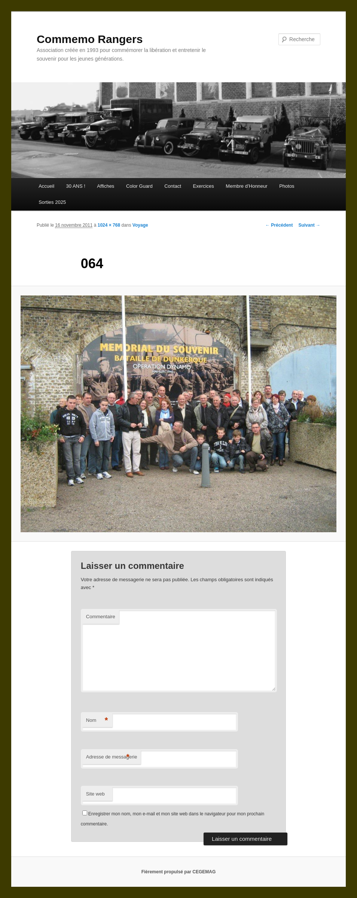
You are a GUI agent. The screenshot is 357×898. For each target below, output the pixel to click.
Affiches (105, 186)
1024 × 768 (109, 225)
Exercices (203, 186)
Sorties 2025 (52, 202)
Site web (95, 794)
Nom (97, 720)
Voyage (140, 225)
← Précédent (279, 225)
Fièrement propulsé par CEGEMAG (178, 871)
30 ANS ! (75, 186)
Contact (172, 186)
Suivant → (309, 225)
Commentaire (100, 616)
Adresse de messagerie (111, 757)
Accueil (46, 186)
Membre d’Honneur (246, 186)
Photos (286, 186)
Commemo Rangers (90, 39)
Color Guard (139, 186)
